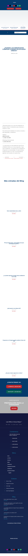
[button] (7, 33)
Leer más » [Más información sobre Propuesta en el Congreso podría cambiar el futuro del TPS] (14, 343)
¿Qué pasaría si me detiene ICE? (14, 308)
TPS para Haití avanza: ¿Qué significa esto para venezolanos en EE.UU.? (14, 243)
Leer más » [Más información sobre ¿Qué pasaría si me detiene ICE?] (14, 311)
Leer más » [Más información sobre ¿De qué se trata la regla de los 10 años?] (14, 375)
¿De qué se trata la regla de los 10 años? (14, 373)
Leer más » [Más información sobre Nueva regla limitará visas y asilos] (14, 213)
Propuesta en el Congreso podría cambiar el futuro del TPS (14, 341)
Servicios (9, 460)
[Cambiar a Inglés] (14, 555)
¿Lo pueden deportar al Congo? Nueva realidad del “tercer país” (14, 276)
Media (8, 462)
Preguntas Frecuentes (11, 466)
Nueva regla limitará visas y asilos (14, 210)
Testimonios (9, 464)
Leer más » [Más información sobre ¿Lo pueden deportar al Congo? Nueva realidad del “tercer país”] (14, 279)
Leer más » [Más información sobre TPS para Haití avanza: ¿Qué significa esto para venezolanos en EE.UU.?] (14, 246)
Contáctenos (9, 468)
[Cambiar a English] (14, 2)
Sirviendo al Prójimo (11, 470)
